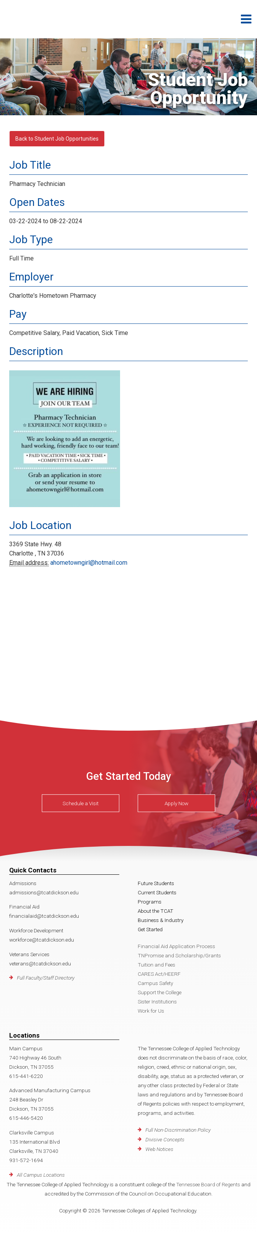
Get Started (150, 929)
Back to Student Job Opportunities (57, 139)
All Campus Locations (41, 1175)
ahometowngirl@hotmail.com (88, 562)
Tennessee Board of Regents (208, 1184)
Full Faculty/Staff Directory (45, 978)
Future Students (156, 883)
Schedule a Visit (81, 803)
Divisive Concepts (165, 1139)
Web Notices (159, 1149)
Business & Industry (160, 920)
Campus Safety (155, 983)
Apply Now (176, 803)
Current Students (157, 892)
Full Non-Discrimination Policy (178, 1130)
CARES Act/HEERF (159, 974)
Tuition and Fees (156, 965)
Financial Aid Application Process (176, 946)
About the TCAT (155, 911)
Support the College (159, 992)
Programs (149, 902)
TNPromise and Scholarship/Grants (179, 955)
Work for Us (151, 1011)
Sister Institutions (157, 1001)
